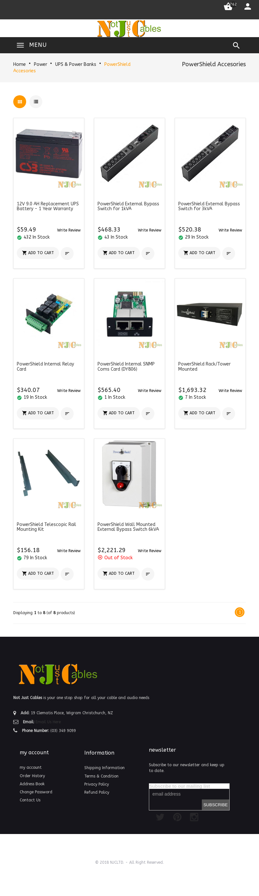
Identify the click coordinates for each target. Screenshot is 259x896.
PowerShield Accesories (214, 64)
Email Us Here (48, 722)
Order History (32, 776)
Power (40, 64)
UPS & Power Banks (75, 64)
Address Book (32, 784)
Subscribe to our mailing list (179, 786)
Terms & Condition (101, 776)
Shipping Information (104, 768)
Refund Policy (96, 792)
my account (31, 767)
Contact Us (30, 800)
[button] (69, 230)
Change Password (36, 792)
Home (19, 64)
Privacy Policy (96, 784)
